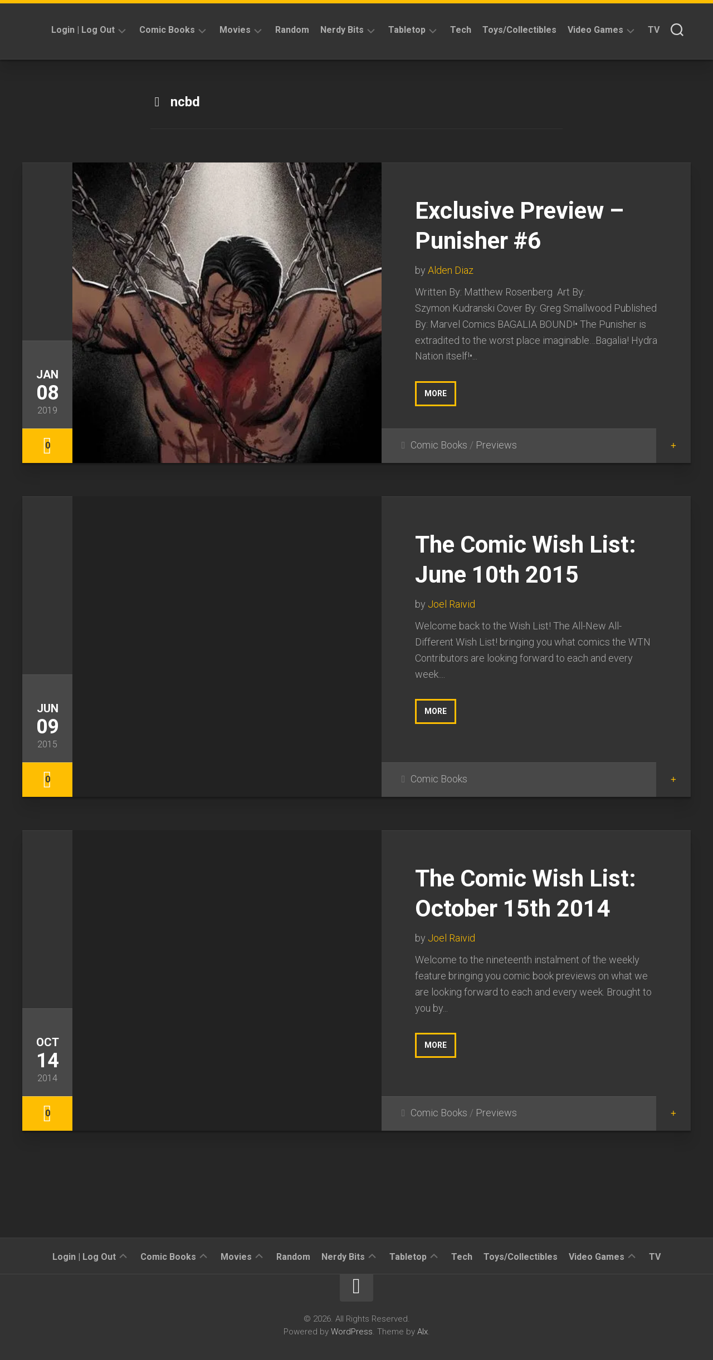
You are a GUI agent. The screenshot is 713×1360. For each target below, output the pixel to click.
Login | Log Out (83, 29)
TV (654, 29)
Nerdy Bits (342, 29)
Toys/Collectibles (519, 29)
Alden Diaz (450, 270)
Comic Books (167, 29)
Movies (235, 29)
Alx (422, 1332)
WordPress (352, 1332)
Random (292, 29)
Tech (460, 29)
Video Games (595, 29)
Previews (496, 445)
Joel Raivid (451, 604)
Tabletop (407, 29)
